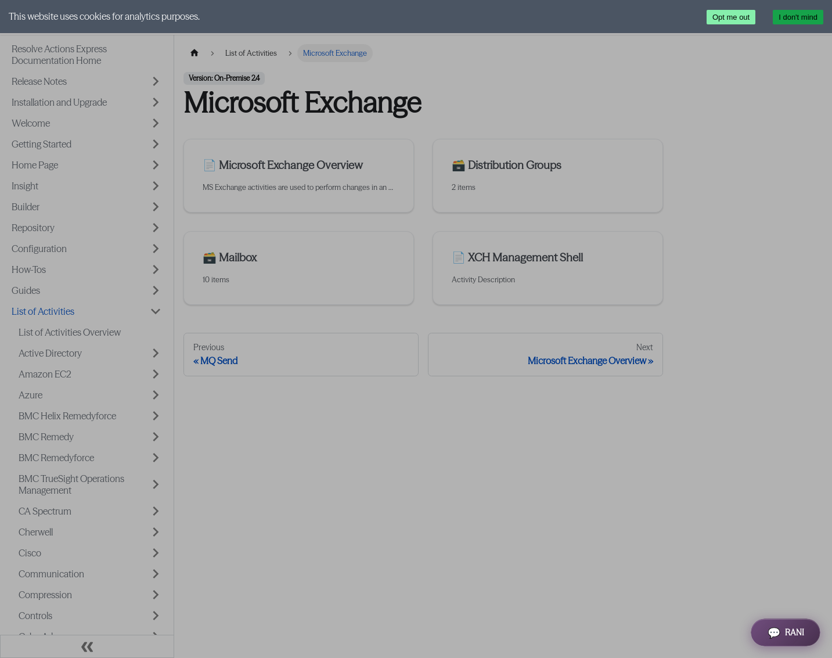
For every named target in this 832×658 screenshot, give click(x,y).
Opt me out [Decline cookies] (731, 17)
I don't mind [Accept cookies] (798, 17)
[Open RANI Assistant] (785, 632)
